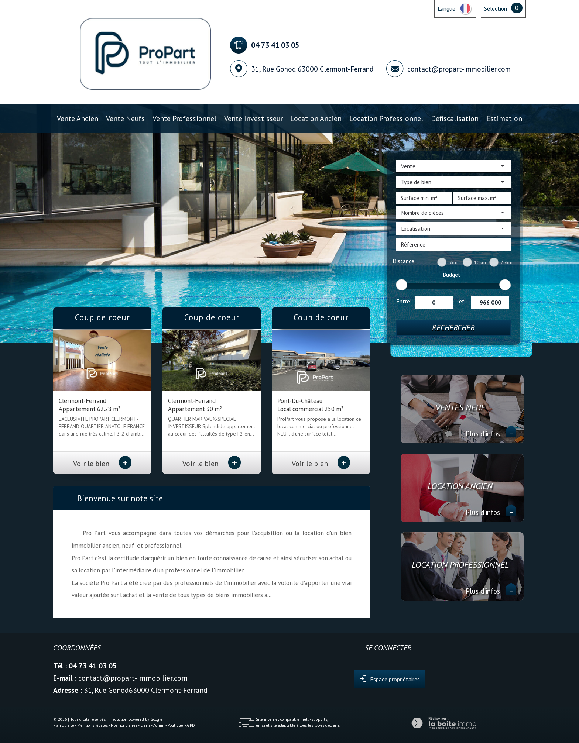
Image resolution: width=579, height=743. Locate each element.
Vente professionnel (184, 118)
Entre (403, 301)
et (462, 301)
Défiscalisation (455, 118)
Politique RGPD (181, 725)
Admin (159, 725)
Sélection (495, 8)
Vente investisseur (253, 118)
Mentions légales (92, 725)
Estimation (504, 118)
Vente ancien (77, 118)
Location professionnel (386, 118)
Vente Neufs (125, 118)
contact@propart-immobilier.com (459, 68)
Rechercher (453, 328)
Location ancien (316, 118)
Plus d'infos (491, 434)
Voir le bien (102, 463)
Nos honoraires (124, 725)
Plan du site (63, 725)
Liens (145, 725)
